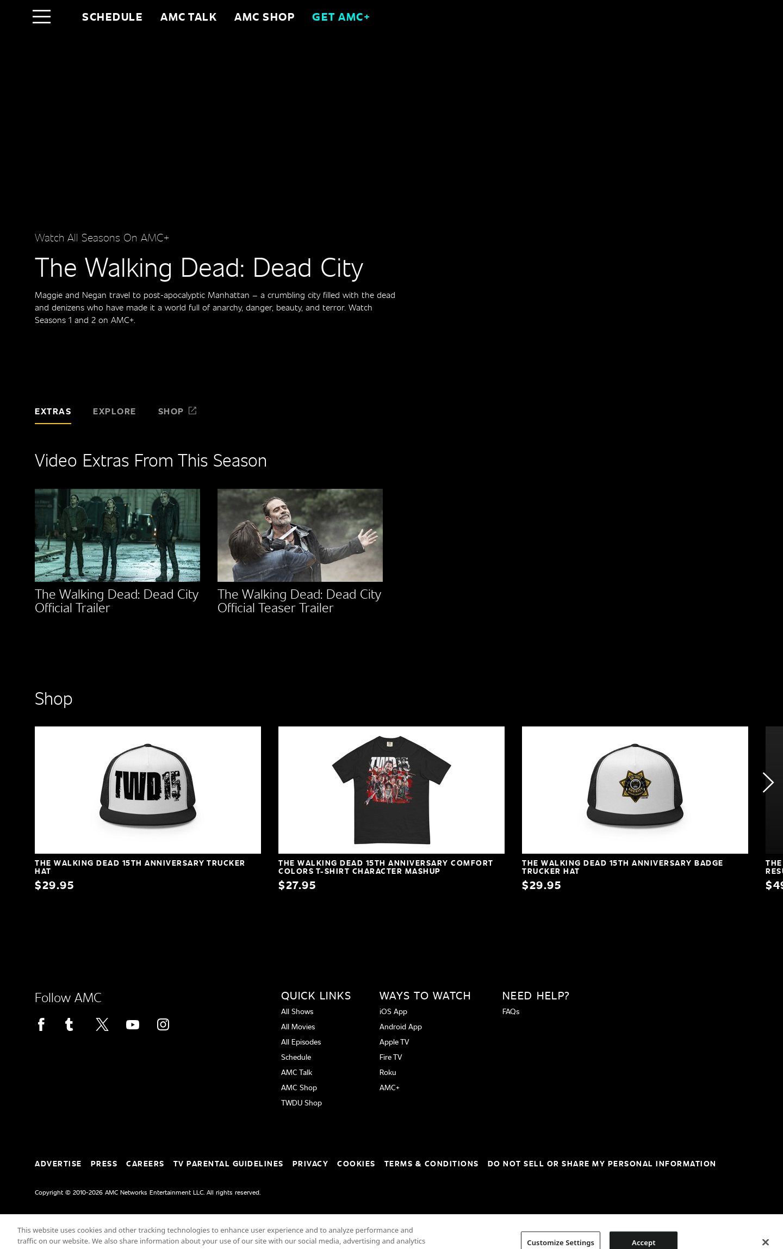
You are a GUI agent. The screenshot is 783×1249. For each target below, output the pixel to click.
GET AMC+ (341, 16)
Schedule (112, 16)
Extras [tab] (53, 411)
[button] (768, 782)
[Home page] (64, 16)
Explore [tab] (114, 411)
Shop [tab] (177, 411)
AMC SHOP (264, 16)
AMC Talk (188, 16)
